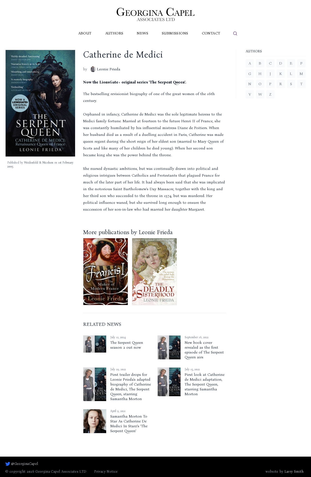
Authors (114, 33)
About (85, 33)
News (142, 33)
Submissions (175, 33)
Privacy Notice (106, 471)
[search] (235, 33)
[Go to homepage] (155, 14)
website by (284, 471)
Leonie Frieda (105, 69)
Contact (211, 33)
